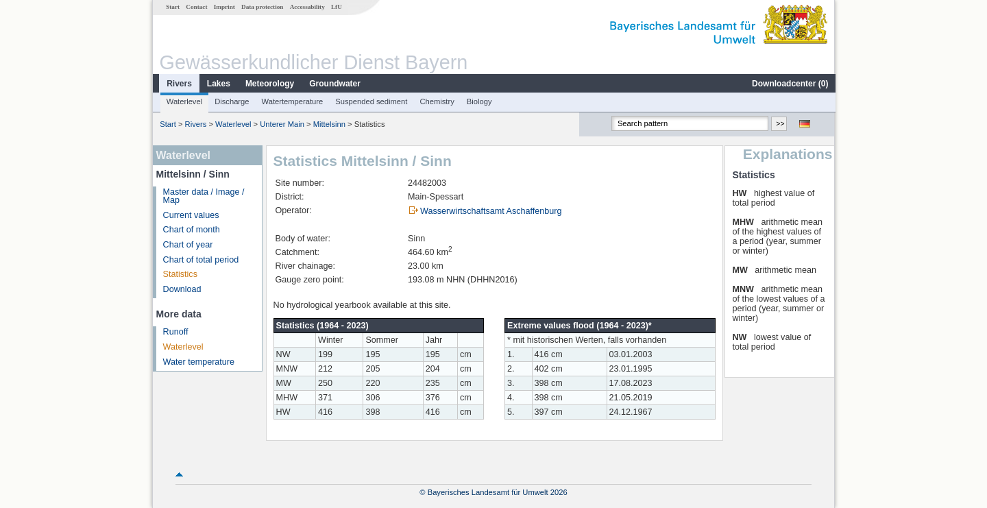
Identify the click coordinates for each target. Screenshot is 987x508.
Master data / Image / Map (203, 196)
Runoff (175, 332)
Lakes (218, 83)
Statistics (179, 274)
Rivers (178, 83)
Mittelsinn (329, 124)
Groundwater (334, 83)
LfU (335, 6)
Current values (190, 215)
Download (181, 289)
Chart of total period (200, 260)
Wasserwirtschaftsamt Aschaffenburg (490, 211)
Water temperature (198, 362)
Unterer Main (281, 124)
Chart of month (190, 229)
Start (172, 6)
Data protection (261, 6)
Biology (478, 101)
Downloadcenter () (789, 83)
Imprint (223, 6)
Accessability (306, 6)
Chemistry (436, 101)
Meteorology (269, 83)
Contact (195, 6)
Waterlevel (184, 101)
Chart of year (187, 245)
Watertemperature (292, 101)
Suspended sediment (370, 101)
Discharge (231, 101)
